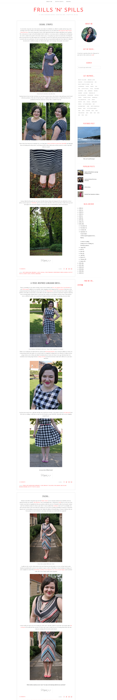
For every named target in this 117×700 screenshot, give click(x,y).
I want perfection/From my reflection (90, 179)
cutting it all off (41, 356)
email (92, 55)
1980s (91, 112)
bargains (28, 272)
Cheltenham (34, 202)
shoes (87, 86)
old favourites (82, 95)
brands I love (36, 272)
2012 (92, 84)
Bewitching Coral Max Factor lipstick (43, 569)
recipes (96, 90)
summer (80, 93)
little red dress (87, 104)
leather (88, 110)
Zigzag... (46, 496)
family (92, 86)
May (81, 253)
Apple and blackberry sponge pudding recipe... (91, 172)
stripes (33, 273)
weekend (38, 273)
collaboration (82, 99)
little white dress (91, 108)
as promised (61, 289)
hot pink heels (67, 412)
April (81, 255)
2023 (80, 210)
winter (80, 101)
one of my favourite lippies (59, 569)
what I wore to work (83, 84)
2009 (83, 115)
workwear (90, 95)
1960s (79, 110)
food (91, 88)
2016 (84, 101)
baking (80, 108)
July (81, 249)
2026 (80, 208)
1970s (84, 108)
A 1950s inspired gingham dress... (46, 283)
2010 (86, 115)
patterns (96, 88)
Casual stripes (46, 24)
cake (88, 106)
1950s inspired (26, 289)
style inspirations (88, 82)
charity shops (87, 97)
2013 (96, 86)
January (82, 261)
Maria (66, 272)
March (81, 257)
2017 (94, 104)
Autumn (85, 93)
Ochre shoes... (87, 187)
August (82, 247)
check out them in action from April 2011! (56, 143)
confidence (56, 272)
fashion (80, 82)
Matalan (63, 485)
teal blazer (55, 505)
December (82, 225)
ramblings (94, 97)
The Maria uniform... (84, 245)
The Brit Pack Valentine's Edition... (92, 194)
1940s (96, 110)
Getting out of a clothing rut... (87, 243)
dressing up (92, 93)
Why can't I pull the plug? (89, 159)
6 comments (22, 482)
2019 (79, 115)
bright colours (49, 485)
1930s (92, 110)
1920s (87, 112)
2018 (95, 112)
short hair (26, 273)
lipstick (97, 95)
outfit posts (32, 487)
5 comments (22, 696)
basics (93, 99)
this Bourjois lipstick (50, 351)
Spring (79, 104)
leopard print (81, 106)
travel (80, 97)
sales (38, 487)
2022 (80, 212)
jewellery (94, 101)
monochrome (23, 487)
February (82, 259)
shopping (80, 90)
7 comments (22, 268)
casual (42, 272)
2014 (79, 88)
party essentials (95, 106)
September (82, 231)
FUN (55, 485)
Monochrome (50, 291)
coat (89, 99)
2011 (95, 82)
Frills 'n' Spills (58, 10)
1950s (24, 485)
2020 (98, 112)
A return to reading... (85, 241)
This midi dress (36, 502)
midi (60, 502)
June (81, 251)
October (82, 229)
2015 (24, 272)
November (82, 227)
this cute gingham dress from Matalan (61, 287)
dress (62, 272)
